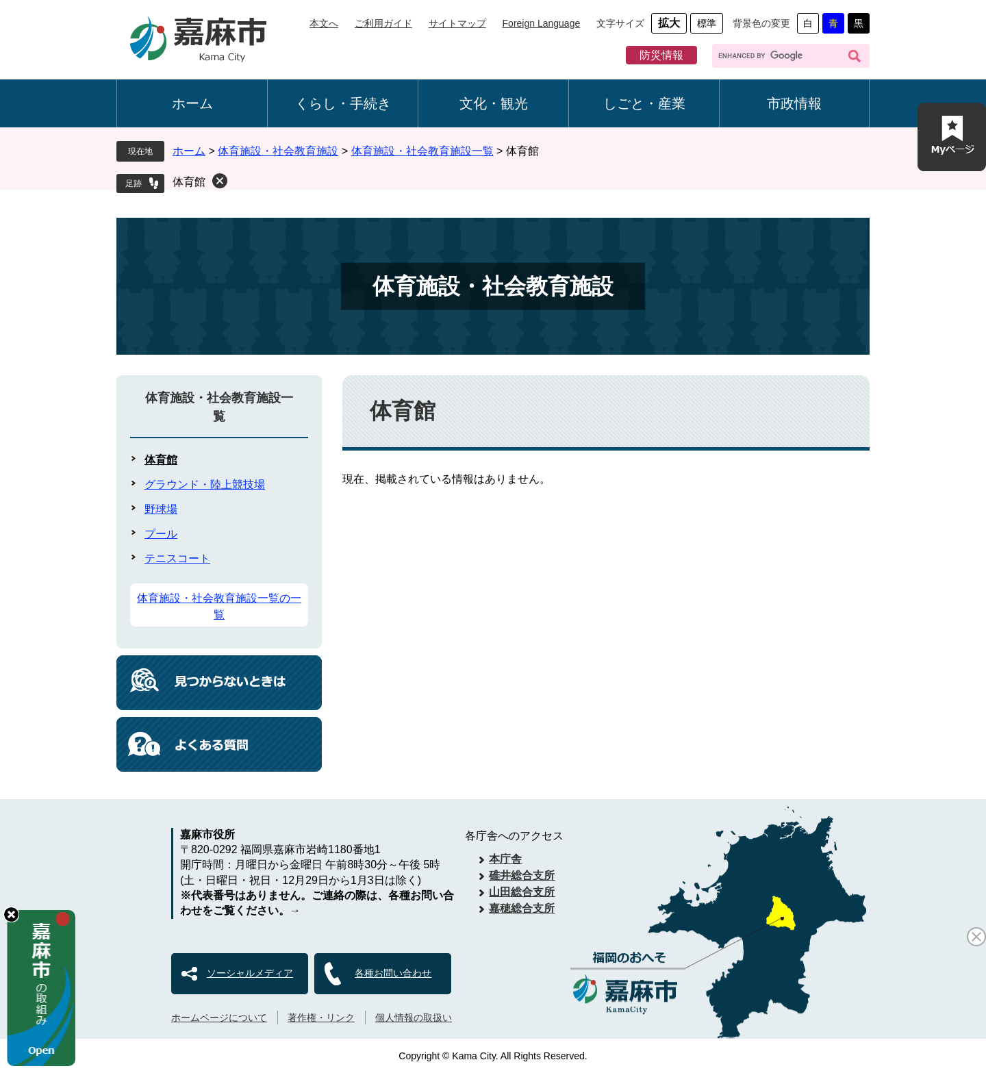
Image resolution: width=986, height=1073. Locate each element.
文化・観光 (493, 103)
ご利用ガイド (383, 23)
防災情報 (661, 55)
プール (160, 534)
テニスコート (177, 558)
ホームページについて (219, 1017)
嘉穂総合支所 (522, 908)
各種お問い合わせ (393, 973)
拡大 (669, 23)
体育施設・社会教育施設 (278, 151)
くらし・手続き (343, 103)
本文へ (323, 23)
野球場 (160, 509)
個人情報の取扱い (413, 1017)
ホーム (192, 103)
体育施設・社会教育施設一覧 (422, 151)
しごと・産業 (644, 103)
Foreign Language (542, 23)
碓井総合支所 (522, 875)
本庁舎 (505, 859)
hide (11, 914)
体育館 (189, 182)
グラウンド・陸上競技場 (204, 484)
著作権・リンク (321, 1017)
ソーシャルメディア (250, 973)
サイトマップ (457, 23)
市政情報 (794, 103)
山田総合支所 (522, 892)
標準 (706, 23)
